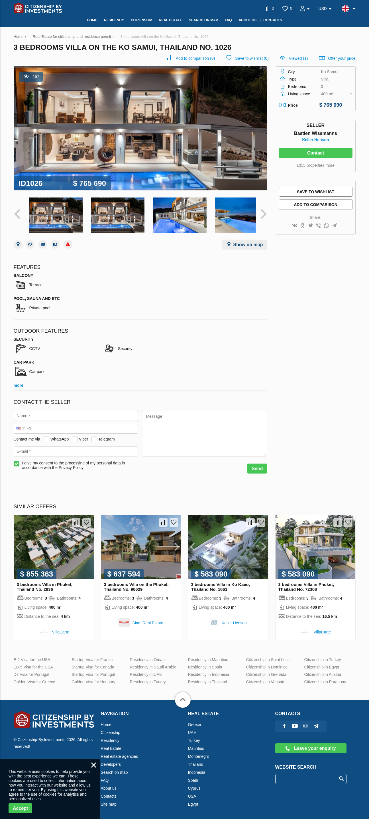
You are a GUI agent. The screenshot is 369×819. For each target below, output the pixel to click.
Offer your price (341, 58)
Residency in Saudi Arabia (153, 664)
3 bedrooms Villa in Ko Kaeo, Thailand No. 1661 (220, 584)
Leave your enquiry (311, 745)
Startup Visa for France (92, 657)
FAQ (105, 777)
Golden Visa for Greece (34, 679)
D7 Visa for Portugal (31, 671)
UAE (192, 729)
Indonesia (196, 769)
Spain (193, 777)
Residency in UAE (146, 671)
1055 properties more (316, 165)
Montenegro (198, 753)
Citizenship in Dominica (267, 664)
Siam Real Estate (147, 620)
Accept (20, 808)
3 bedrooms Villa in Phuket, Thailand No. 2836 (45, 584)
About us (109, 785)
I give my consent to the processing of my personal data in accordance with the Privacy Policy (73, 462)
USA (192, 793)
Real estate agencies (119, 753)
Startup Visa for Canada (93, 664)
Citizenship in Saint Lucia (268, 657)
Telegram (106, 436)
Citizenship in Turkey (322, 657)
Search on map (114, 769)
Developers (111, 761)
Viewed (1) (298, 58)
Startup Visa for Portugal (93, 671)
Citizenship (110, 729)
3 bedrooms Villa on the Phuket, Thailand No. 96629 (136, 584)
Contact (315, 153)
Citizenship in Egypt (321, 664)
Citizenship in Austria (322, 671)
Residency (110, 737)
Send (257, 465)
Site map (109, 801)
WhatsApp (59, 436)
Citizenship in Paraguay (325, 679)
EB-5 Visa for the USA (33, 664)
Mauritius (196, 745)
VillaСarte (60, 629)
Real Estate (111, 745)
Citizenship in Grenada (266, 671)
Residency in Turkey (148, 679)
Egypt (193, 801)
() (195, 58)
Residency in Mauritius (208, 657)
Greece (194, 721)
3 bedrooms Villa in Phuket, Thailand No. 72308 (306, 584)
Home (106, 721)
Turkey (194, 737)
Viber (83, 436)
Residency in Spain (205, 664)
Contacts (109, 793)
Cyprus (194, 785)
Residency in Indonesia (208, 671)
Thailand (195, 761)
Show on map (248, 241)
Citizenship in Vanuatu (266, 679)
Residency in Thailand (207, 679)
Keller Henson (315, 139)
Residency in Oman (147, 657)
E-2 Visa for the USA (32, 657)
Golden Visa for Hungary (93, 679)
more (18, 382)
